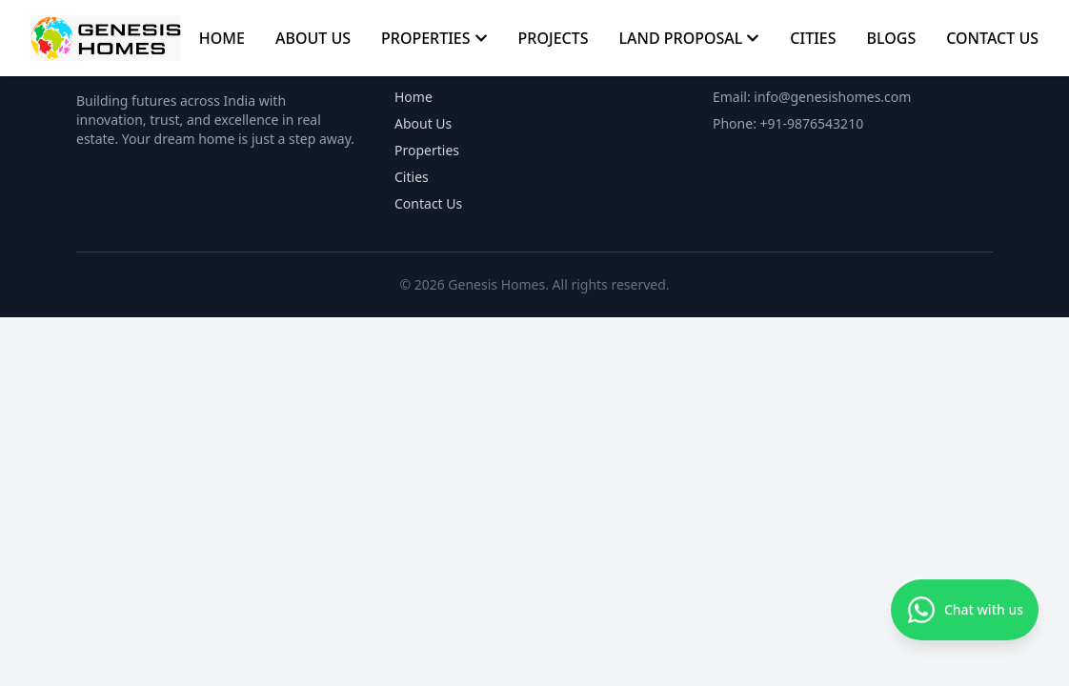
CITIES (813, 38)
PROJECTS (553, 38)
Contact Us (428, 203)
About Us (423, 123)
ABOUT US (313, 38)
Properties (426, 150)
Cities (411, 177)
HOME (222, 38)
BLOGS (892, 38)
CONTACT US (992, 38)
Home (413, 97)
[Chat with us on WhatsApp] (965, 611)
